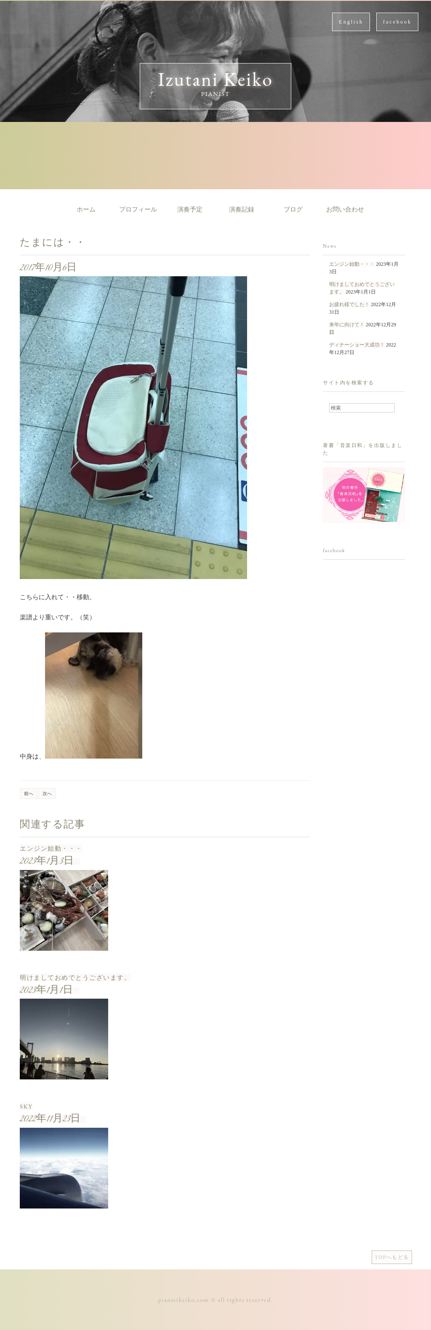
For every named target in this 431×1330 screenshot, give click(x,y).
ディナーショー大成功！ (357, 345)
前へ (28, 793)
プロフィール (138, 209)
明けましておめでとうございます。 (75, 977)
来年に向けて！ (346, 325)
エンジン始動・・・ (51, 848)
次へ (47, 793)
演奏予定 (189, 209)
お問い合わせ (345, 209)
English (351, 22)
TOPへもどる (392, 1257)
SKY (26, 1106)
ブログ (293, 209)
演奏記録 (241, 209)
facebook (397, 22)
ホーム (86, 209)
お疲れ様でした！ (349, 304)
